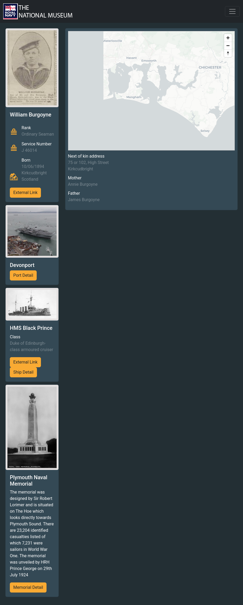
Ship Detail (23, 372)
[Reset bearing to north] (228, 53)
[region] (151, 90)
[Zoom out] (228, 45)
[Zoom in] (228, 38)
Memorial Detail (28, 587)
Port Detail (23, 275)
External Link (25, 192)
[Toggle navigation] (232, 11)
